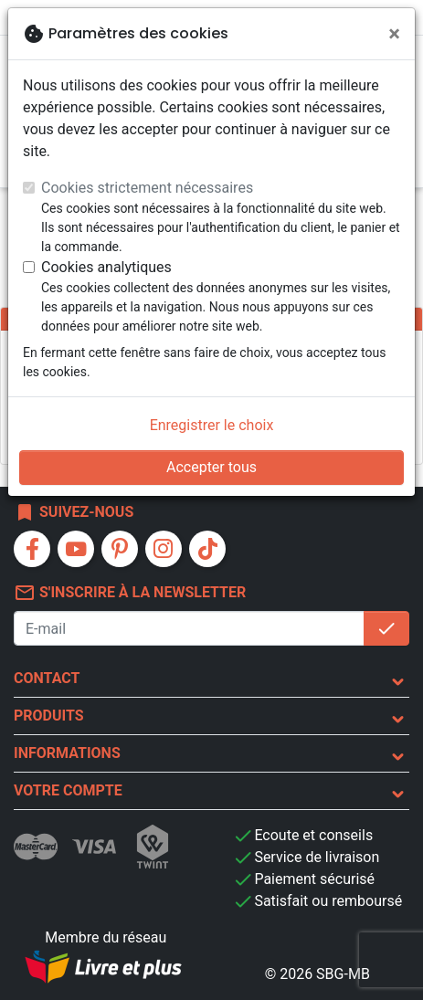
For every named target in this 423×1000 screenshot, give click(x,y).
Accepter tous (211, 467)
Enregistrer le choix (212, 425)
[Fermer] (394, 33)
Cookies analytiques (106, 267)
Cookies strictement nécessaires (147, 187)
